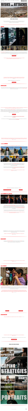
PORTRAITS (13, 0)
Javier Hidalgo (17, 119)
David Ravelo (11, 337)
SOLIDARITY (6, 0)
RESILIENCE (9, 0)
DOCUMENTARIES (17, 0)
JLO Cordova (9, 80)
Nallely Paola (12, 80)
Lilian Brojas (9, 337)
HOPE (11, 0)
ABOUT (1, 1)
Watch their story (14, 82)
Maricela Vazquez (14, 337)
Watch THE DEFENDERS (14, 339)
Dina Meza (2, 109)
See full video (14, 114)
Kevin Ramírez (9, 286)
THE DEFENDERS (2, 0)
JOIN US (4, 1)
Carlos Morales (3, 337)
